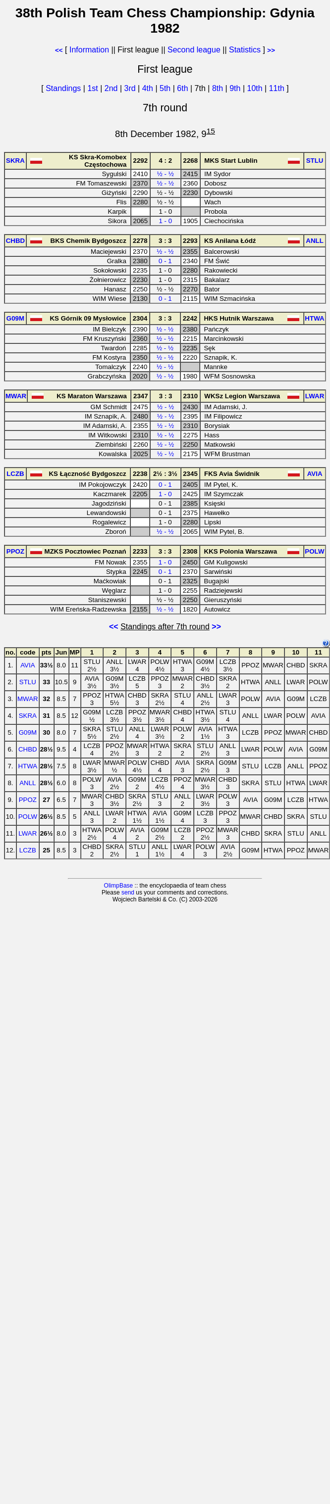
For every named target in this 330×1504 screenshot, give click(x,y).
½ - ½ (165, 174)
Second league (193, 50)
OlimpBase (118, 885)
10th (256, 88)
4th (149, 88)
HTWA (27, 766)
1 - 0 (165, 221)
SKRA (28, 715)
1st (93, 88)
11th (278, 88)
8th (218, 88)
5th (166, 88)
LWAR (27, 833)
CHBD (27, 749)
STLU (27, 682)
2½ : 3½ (165, 473)
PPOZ (28, 799)
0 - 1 (165, 261)
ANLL (27, 783)
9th (236, 88)
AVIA (27, 665)
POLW (27, 816)
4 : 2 (165, 160)
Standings (63, 88)
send (127, 892)
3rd (131, 88)
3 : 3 (165, 240)
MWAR (27, 699)
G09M (28, 732)
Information (89, 50)
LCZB (27, 850)
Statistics (245, 50)
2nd (112, 88)
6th (183, 88)
